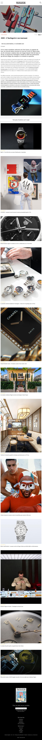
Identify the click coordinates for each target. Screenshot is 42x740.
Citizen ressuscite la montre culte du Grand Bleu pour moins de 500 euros (16, 515)
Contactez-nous (30, 734)
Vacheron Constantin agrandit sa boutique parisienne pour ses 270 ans (15, 455)
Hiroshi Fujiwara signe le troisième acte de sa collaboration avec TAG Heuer (16, 243)
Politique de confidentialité (19, 734)
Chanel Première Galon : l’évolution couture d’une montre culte (14, 363)
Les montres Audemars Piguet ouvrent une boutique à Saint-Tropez (14, 395)
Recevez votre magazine (21, 708)
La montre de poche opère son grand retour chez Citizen (12, 645)
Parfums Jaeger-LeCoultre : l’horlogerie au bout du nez (12, 606)
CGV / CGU (12, 734)
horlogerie (20, 61)
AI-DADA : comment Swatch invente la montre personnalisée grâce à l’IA (16, 212)
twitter (21, 729)
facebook (21, 727)
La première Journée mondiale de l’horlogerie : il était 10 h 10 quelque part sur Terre (18, 303)
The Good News (21, 723)
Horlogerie (4, 34)
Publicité (25, 734)
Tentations (21, 719)
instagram (21, 730)
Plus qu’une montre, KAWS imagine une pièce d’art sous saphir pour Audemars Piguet (18, 677)
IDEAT (18, 737)
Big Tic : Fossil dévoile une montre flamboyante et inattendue (13, 152)
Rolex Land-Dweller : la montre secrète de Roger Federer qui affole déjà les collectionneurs (19, 546)
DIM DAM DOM (22, 737)
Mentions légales (7, 734)
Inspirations (21, 722)
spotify (21, 732)
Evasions (21, 720)
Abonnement (35, 734)
